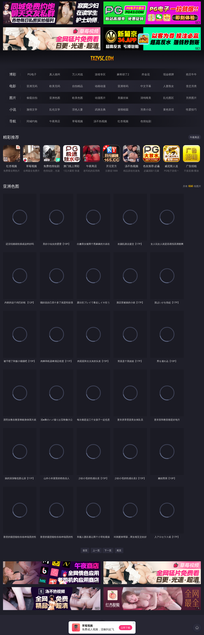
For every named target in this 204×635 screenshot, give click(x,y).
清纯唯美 (145, 98)
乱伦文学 (54, 109)
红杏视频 (123, 121)
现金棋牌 (168, 74)
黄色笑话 (168, 109)
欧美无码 (54, 86)
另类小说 (145, 109)
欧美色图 (77, 98)
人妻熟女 (168, 86)
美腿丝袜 (123, 98)
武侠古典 (100, 109)
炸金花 (146, 74)
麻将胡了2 (123, 74)
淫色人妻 (77, 109)
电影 (12, 86)
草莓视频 (77, 121)
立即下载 (125, 627)
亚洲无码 (32, 86)
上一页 (96, 550)
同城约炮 (32, 121)
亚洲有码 (123, 86)
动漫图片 (100, 98)
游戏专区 (100, 74)
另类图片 (191, 98)
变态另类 (191, 86)
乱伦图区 (168, 98)
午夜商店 (54, 121)
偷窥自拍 (32, 98)
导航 (12, 121)
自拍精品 (77, 86)
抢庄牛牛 (191, 74)
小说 (12, 109)
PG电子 (31, 74)
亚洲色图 (54, 98)
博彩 (12, 74)
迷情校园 (123, 109)
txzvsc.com (102, 58)
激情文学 (32, 109)
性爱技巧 (191, 109)
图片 (12, 97)
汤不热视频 (100, 121)
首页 (85, 550)
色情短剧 (145, 121)
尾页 (119, 550)
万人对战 (77, 74)
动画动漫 (100, 86)
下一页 (107, 550)
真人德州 (54, 74)
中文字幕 (145, 86)
